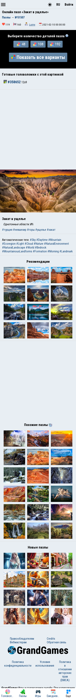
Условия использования (44, 663)
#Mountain (54, 240)
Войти (69, 4)
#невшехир (19, 230)
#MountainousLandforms (17, 251)
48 (21, 44)
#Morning (53, 251)
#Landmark (66, 251)
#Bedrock (40, 247)
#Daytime (42, 240)
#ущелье (40, 230)
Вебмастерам (18, 642)
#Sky (33, 240)
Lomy (32, 24)
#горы (31, 230)
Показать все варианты (38, 57)
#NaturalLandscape (13, 247)
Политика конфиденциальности (17, 663)
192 (55, 44)
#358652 (12, 82)
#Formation (40, 251)
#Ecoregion (9, 243)
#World (30, 247)
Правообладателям (22, 638)
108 (38, 44)
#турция (7, 230)
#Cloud (29, 243)
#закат (51, 230)
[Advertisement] (38, 130)
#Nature (38, 243)
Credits (51, 638)
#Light (20, 243)
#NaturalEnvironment (56, 243)
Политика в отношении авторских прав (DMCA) (65, 671)
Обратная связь (56, 642)
